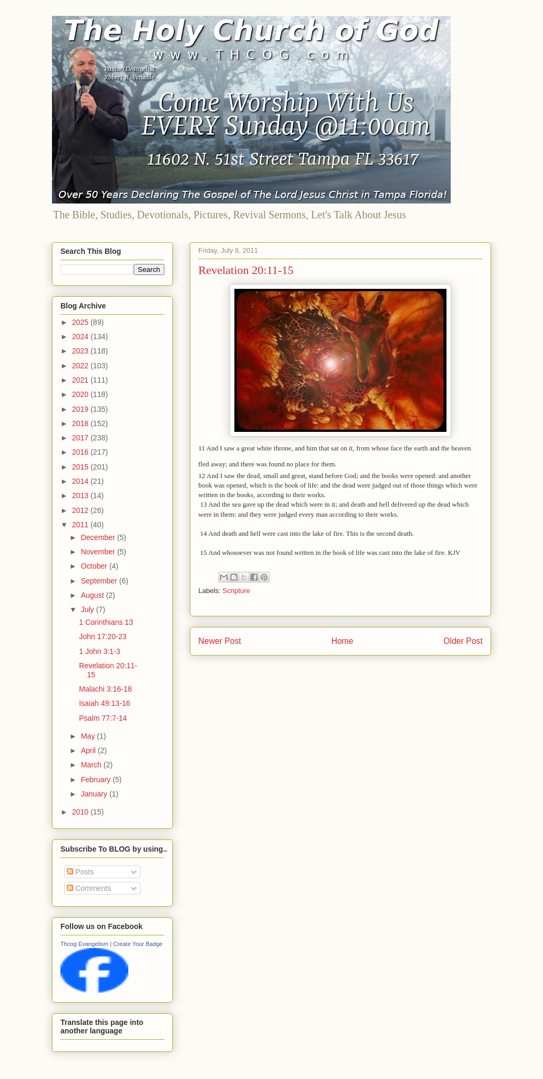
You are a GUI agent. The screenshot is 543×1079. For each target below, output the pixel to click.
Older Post (463, 640)
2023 (81, 351)
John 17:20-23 (103, 636)
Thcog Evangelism (84, 944)
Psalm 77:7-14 (103, 718)
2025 (81, 322)
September (100, 581)
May (89, 736)
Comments (89, 888)
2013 (81, 495)
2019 (81, 409)
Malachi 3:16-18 (105, 689)
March (92, 764)
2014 (81, 481)
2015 (81, 467)
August (93, 595)
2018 (81, 423)
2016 (81, 452)
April (89, 750)
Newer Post (219, 640)
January (95, 794)
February (96, 779)
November (99, 551)
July (88, 609)
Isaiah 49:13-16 (104, 703)
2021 (81, 380)
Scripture (236, 591)
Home (342, 640)
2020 (81, 394)
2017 (81, 438)
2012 (81, 510)
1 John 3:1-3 (99, 651)
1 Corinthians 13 (106, 622)
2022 (81, 365)
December (99, 537)
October (95, 566)
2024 (81, 336)
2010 (81, 812)
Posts (80, 872)
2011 (81, 524)
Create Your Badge (137, 944)
